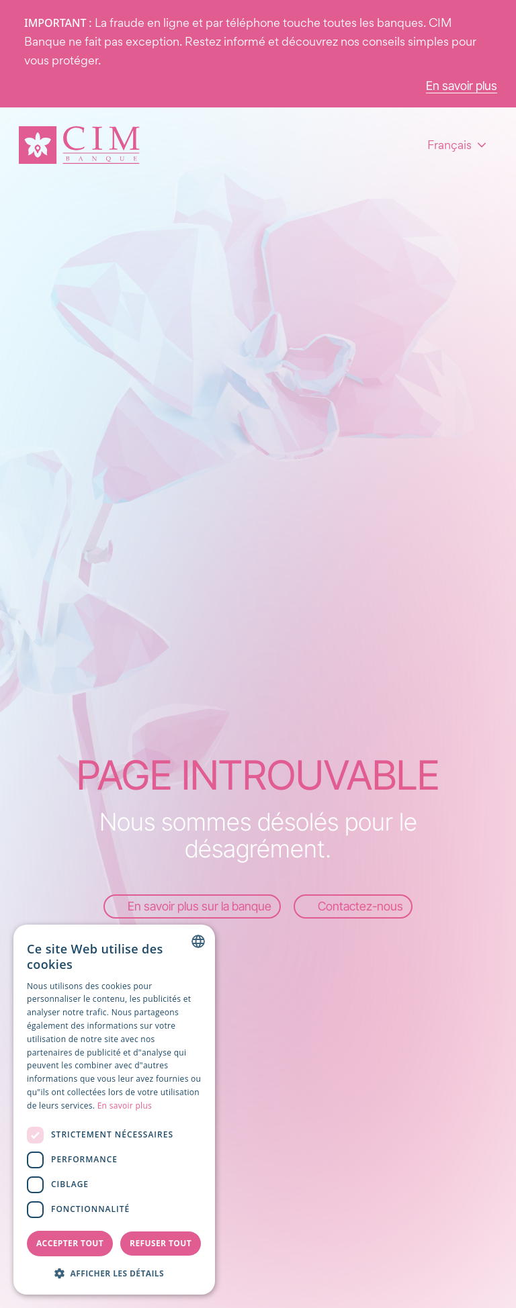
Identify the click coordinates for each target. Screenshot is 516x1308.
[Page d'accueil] (79, 145)
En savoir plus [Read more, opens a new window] (124, 1105)
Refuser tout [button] (160, 1243)
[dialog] (114, 1110)
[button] (114, 1273)
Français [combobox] (449, 144)
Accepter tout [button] (69, 1243)
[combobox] (198, 941)
